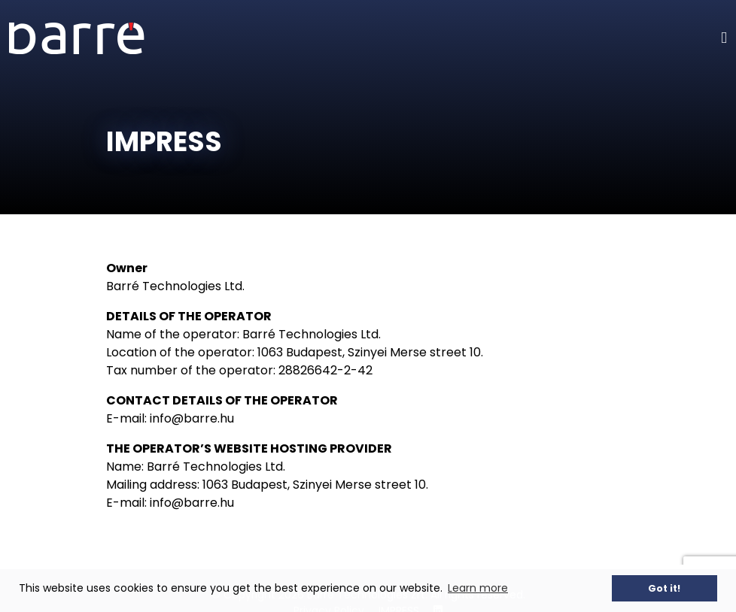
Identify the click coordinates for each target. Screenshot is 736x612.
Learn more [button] (478, 587)
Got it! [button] (664, 588)
